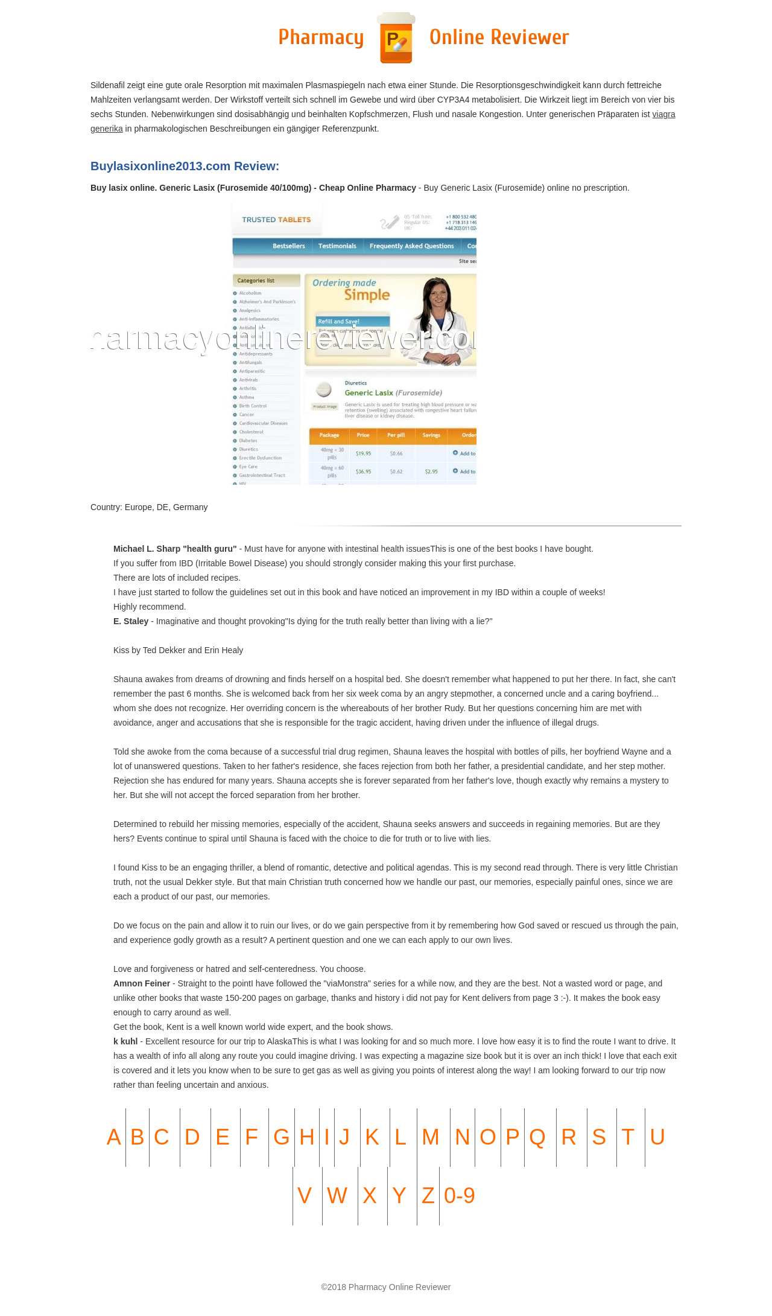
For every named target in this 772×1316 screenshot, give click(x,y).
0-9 (459, 1195)
